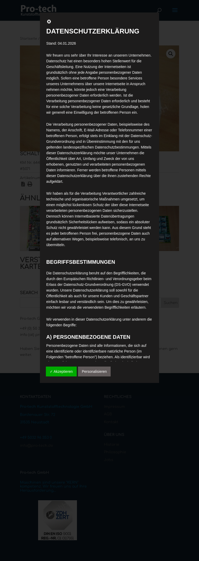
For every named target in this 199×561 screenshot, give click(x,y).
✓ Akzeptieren (61, 371)
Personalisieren (94, 371)
